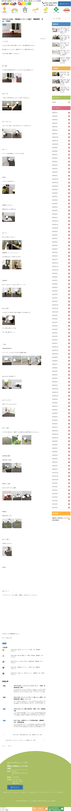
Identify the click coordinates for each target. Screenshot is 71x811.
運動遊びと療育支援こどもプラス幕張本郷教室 (60, 519)
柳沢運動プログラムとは (7, 792)
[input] (61, 18)
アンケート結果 (40, 792)
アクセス (45, 792)
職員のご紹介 (33, 792)
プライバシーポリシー (53, 792)
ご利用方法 (23, 792)
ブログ (28, 792)
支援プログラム (17, 792)
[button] (69, 18)
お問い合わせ (64, 4)
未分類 (4, 643)
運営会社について (61, 792)
